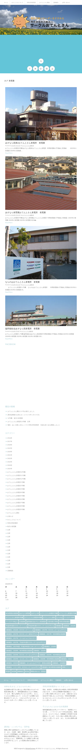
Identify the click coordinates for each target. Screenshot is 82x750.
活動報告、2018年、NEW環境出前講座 (19, 650)
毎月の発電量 (11, 526)
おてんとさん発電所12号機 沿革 (19, 421)
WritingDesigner (30, 748)
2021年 (9, 455)
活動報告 (55, 2)
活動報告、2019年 (39, 650)
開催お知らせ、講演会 (38, 671)
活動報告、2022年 (67, 659)
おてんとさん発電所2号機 (16, 485)
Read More (8, 153)
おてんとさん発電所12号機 (16, 479)
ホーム (6, 2)
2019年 (9, 448)
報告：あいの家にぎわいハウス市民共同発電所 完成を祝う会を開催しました (34, 425)
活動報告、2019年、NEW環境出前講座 (52, 655)
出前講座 (22, 621)
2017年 (9, 441)
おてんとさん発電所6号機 (16, 499)
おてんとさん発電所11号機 (16, 475)
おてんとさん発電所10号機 (16, 472)
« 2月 (7, 599)
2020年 (9, 451)
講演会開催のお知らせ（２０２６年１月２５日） (24, 415)
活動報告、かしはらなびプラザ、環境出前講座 (35, 663)
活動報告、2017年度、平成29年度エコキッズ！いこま (24, 646)
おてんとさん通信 (44, 2)
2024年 (9, 465)
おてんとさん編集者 (28, 145)
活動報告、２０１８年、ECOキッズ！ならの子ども (23, 667)
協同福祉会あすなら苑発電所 (36, 621)
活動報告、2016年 (69, 626)
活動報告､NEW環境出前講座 (51, 667)
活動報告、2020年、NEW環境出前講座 (46, 659)
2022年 (9, 458)
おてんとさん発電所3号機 (16, 489)
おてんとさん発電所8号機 (16, 506)
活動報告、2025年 (12, 663)
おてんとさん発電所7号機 (16, 502)
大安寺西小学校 (52, 621)
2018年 (9, 445)
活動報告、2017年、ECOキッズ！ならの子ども (51, 630)
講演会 (27, 671)
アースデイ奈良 (69, 617)
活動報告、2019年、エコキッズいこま (19, 659)
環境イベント (66, 667)
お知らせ (10, 516)
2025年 (9, 468)
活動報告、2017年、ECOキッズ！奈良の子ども (22, 634)
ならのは (59, 617)
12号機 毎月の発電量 (15, 418)
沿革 (8, 530)
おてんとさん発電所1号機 (16, 482)
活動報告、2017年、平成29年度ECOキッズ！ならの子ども (25, 642)
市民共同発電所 (31, 2)
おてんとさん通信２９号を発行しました (21, 411)
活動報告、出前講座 (59, 663)
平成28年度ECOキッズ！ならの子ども (41, 626)
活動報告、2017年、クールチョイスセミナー (21, 638)
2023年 (9, 462)
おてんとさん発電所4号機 (16, 492)
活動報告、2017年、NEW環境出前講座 (52, 634)
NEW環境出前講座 (12, 613)
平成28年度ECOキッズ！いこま (16, 626)
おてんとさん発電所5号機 (16, 496)
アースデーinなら (12, 621)
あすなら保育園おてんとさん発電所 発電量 (25, 212)
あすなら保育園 (25, 613)
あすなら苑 (35, 613)
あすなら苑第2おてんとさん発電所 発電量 (25, 143)
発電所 (8, 671)
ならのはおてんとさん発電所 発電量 (22, 282)
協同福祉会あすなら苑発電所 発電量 (22, 329)
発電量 (14, 671)
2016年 (9, 438)
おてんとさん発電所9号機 (16, 509)
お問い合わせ (66, 2)
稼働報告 (20, 671)
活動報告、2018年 (50, 646)
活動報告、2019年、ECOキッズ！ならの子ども (22, 655)
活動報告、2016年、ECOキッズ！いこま (19, 630)
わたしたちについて (17, 2)
